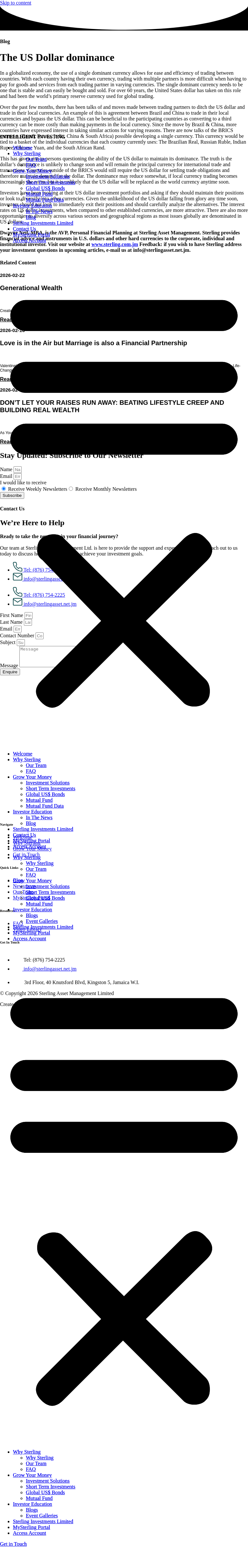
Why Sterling (27, 153)
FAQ (31, 165)
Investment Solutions (48, 176)
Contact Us (24, 229)
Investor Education (32, 205)
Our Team (36, 159)
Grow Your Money (32, 171)
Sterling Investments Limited (43, 223)
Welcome (22, 147)
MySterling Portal (31, 234)
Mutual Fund (39, 194)
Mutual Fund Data (45, 200)
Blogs (32, 915)
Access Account (29, 240)
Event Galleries (42, 921)
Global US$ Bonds (45, 188)
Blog (31, 217)
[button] (124, 497)
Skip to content (15, 2)
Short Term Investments (50, 182)
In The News (39, 211)
